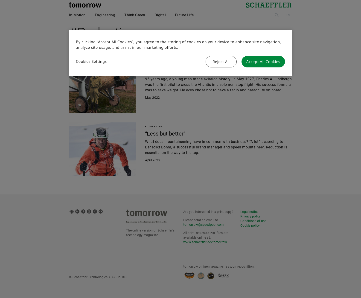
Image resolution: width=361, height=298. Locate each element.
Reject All (221, 61)
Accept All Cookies (263, 61)
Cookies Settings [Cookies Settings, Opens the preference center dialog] (91, 61)
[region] (180, 53)
